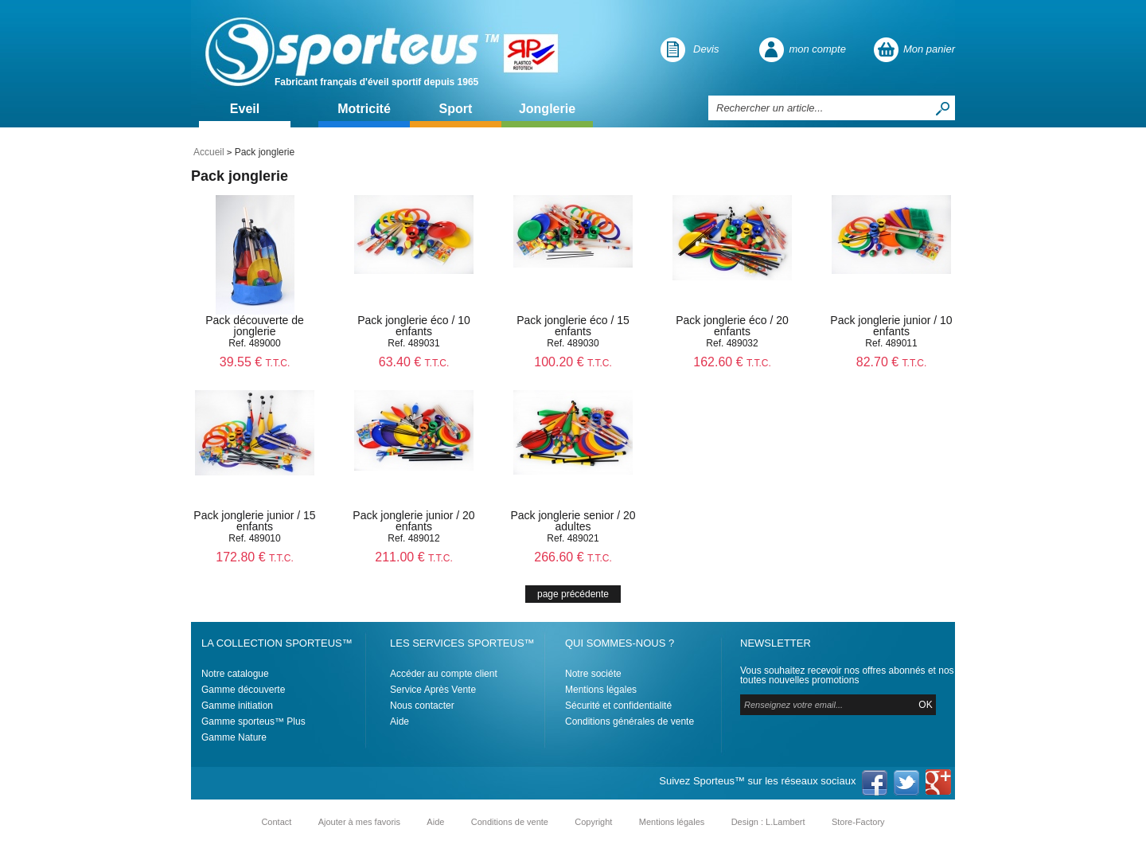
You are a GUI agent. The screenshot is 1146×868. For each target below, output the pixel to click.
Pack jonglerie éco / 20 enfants (732, 326)
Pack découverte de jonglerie (254, 326)
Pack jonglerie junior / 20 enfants (413, 521)
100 (572, 362)
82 (891, 362)
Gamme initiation (237, 705)
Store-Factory (858, 822)
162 (731, 362)
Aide (399, 721)
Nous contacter (422, 705)
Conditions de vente (509, 822)
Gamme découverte (243, 689)
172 (254, 557)
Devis (706, 49)
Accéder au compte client (443, 673)
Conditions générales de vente (629, 721)
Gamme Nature (234, 737)
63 (414, 362)
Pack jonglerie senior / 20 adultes (572, 521)
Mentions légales (601, 689)
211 (413, 557)
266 (572, 557)
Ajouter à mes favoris (359, 822)
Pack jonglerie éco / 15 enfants (573, 326)
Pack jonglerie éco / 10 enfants (413, 326)
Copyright (593, 822)
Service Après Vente (433, 689)
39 (255, 362)
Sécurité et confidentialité (618, 705)
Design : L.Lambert (768, 822)
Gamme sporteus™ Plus (253, 721)
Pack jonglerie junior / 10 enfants (891, 326)
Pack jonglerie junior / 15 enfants (254, 521)
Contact (276, 822)
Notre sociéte (593, 673)
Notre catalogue (235, 673)
